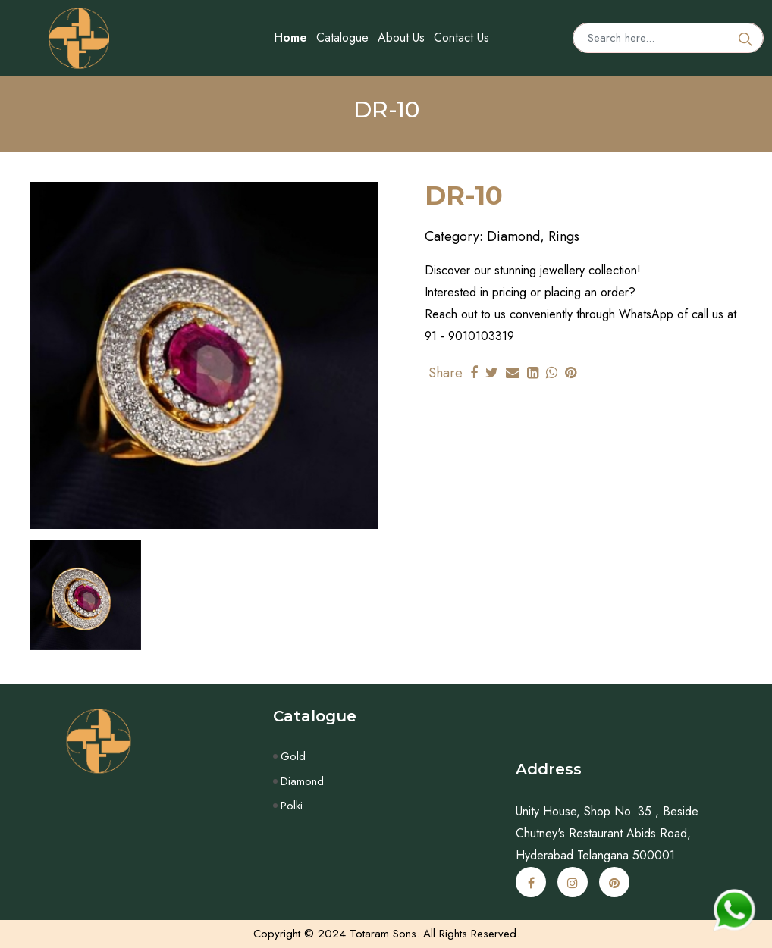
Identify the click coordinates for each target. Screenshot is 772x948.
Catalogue (342, 37)
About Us (401, 37)
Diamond (302, 781)
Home (290, 37)
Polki (292, 805)
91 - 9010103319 (469, 336)
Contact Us (461, 37)
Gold (293, 756)
